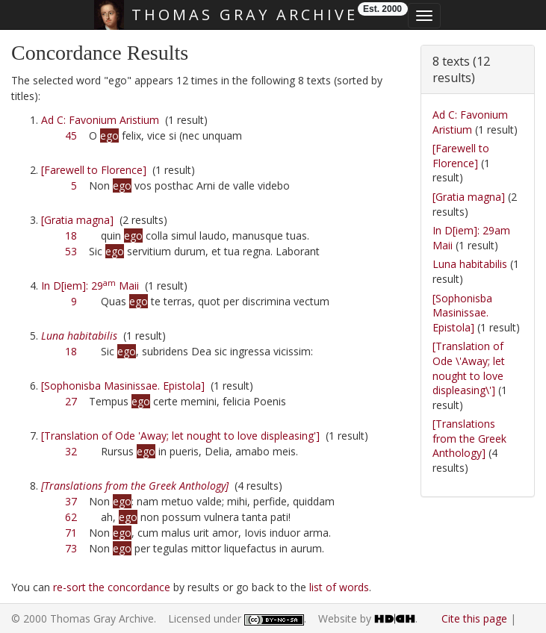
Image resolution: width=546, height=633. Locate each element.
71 (71, 533)
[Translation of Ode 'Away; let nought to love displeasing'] (180, 435)
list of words (339, 587)
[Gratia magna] (77, 220)
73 (71, 548)
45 (71, 135)
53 (71, 251)
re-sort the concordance (111, 587)
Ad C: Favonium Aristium (100, 120)
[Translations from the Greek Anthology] (469, 438)
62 (71, 517)
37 (71, 501)
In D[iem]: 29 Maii (90, 285)
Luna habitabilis (469, 264)
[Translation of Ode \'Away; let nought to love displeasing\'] (468, 368)
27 (71, 401)
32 (71, 451)
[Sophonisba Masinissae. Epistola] (123, 385)
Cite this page (474, 618)
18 (71, 235)
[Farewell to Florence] (93, 170)
